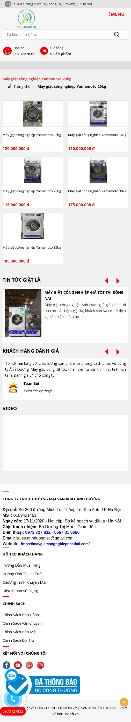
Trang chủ (22, 86)
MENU (117, 14)
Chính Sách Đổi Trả (18, 640)
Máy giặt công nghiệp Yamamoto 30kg (97, 191)
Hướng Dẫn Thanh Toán (23, 573)
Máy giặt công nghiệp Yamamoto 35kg (32, 247)
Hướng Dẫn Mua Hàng (21, 565)
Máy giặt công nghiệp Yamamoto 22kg (32, 134)
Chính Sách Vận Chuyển (22, 623)
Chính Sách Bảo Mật (20, 631)
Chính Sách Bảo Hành (21, 614)
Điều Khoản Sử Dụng (20, 590)
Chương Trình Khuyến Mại (24, 582)
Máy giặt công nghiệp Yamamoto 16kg (97, 134)
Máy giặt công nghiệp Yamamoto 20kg (72, 86)
